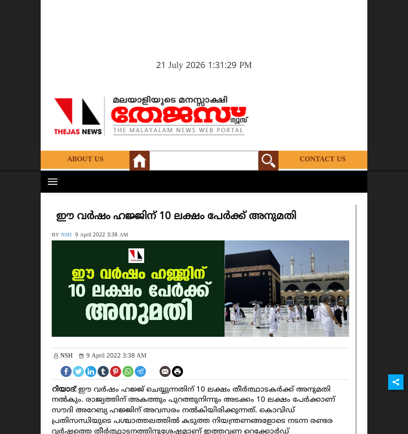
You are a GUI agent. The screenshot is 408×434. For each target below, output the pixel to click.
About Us (85, 159)
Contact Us (323, 159)
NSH (66, 235)
